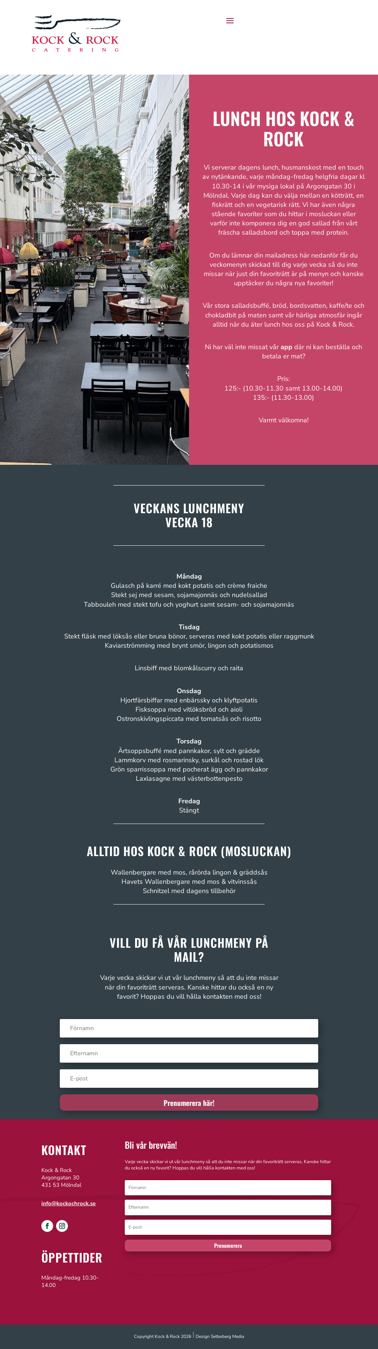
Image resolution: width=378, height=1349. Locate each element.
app (286, 347)
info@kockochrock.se (68, 1203)
